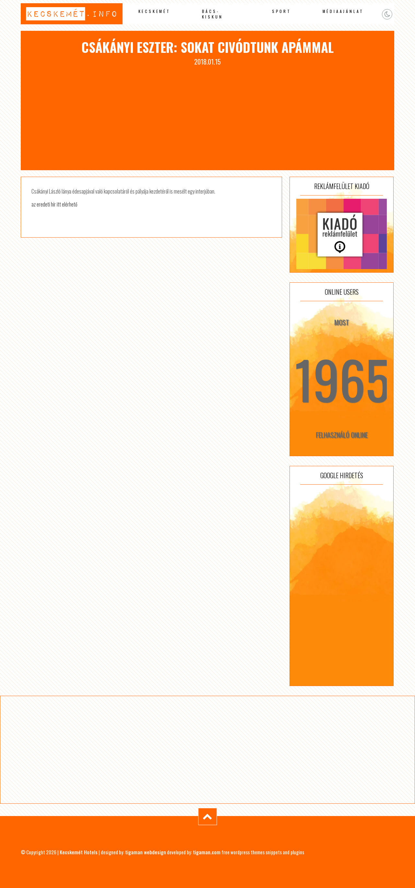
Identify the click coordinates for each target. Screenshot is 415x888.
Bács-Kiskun (212, 13)
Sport (281, 11)
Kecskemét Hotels (79, 852)
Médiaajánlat (343, 11)
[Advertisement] (207, 115)
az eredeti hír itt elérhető (54, 204)
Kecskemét (154, 11)
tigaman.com (206, 852)
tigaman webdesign (145, 852)
